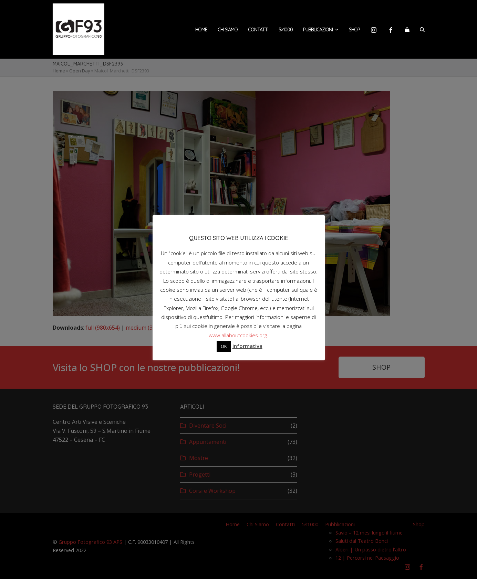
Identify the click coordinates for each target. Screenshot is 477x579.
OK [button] (224, 346)
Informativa (247, 345)
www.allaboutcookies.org (238, 335)
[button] (407, 29)
